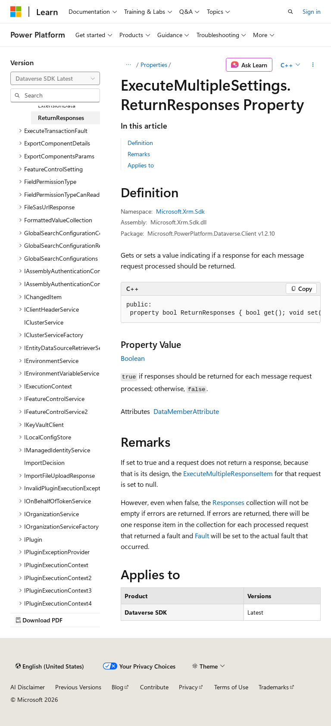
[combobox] (55, 78)
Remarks (139, 154)
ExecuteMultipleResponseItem (228, 473)
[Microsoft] (16, 11)
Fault (202, 535)
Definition (140, 143)
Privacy (188, 687)
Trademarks (274, 687)
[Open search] (290, 11)
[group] (221, 309)
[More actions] (313, 65)
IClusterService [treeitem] (43, 322)
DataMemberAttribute (186, 411)
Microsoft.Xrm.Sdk (180, 211)
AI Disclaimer (27, 687)
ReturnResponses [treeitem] (61, 118)
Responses (228, 502)
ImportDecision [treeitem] (44, 462)
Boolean (133, 358)
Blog (117, 687)
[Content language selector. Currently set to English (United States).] (49, 666)
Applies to (141, 165)
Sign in (312, 11)
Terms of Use (231, 687)
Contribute (154, 687)
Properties (154, 64)
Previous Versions (78, 687)
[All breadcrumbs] (128, 65)
